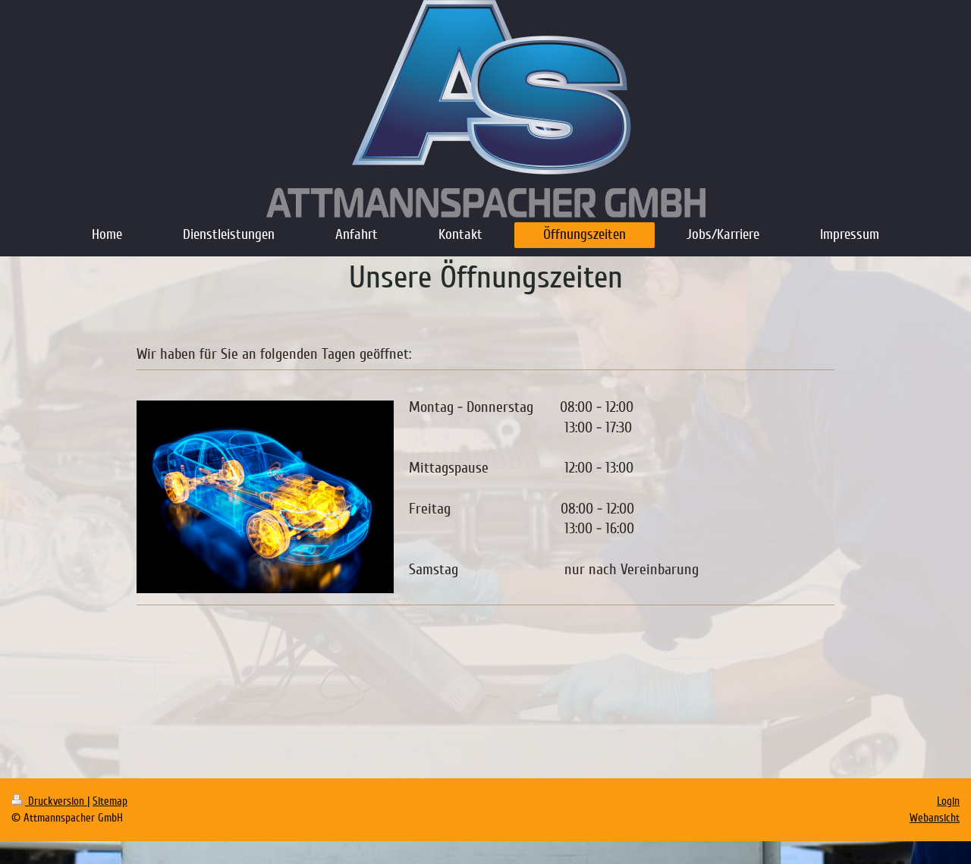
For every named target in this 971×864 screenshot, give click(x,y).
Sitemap (110, 801)
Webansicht (935, 818)
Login (948, 801)
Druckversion (49, 801)
